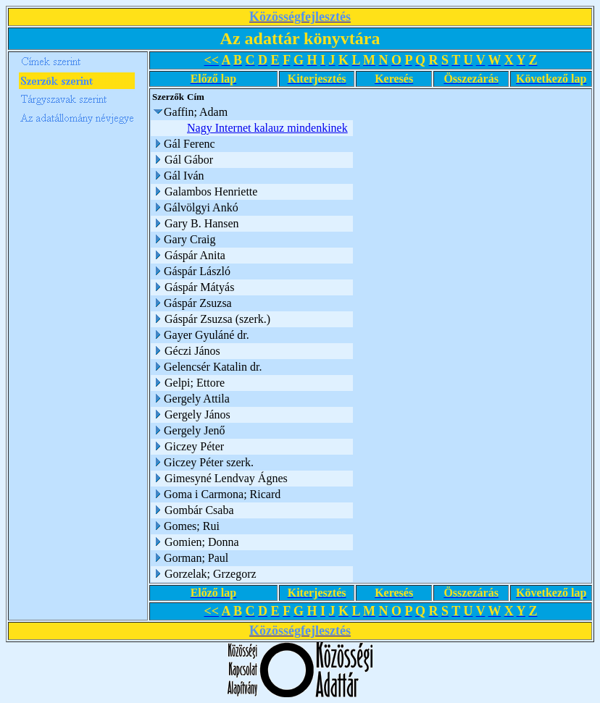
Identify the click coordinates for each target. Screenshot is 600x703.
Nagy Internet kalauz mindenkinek (267, 128)
